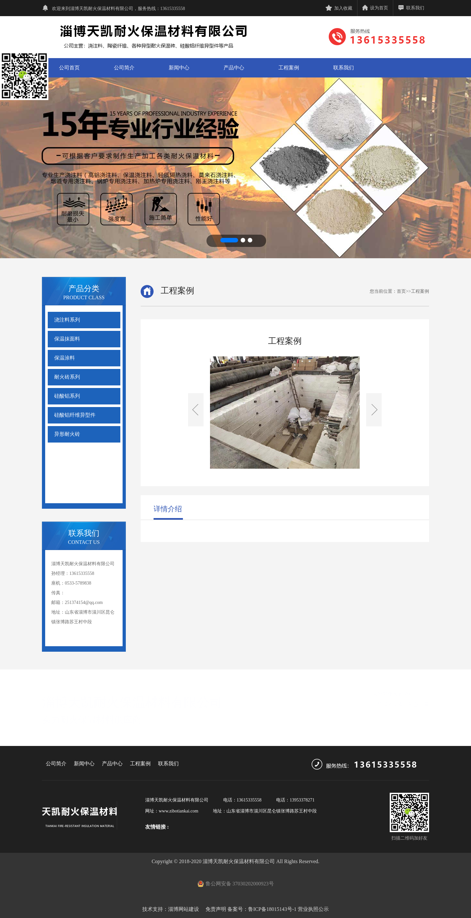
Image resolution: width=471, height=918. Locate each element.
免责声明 (215, 909)
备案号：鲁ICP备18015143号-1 (261, 909)
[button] (229, 240)
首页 (401, 291)
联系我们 (411, 7)
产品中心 (234, 67)
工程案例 (288, 67)
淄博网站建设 (183, 909)
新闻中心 (179, 67)
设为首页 (375, 7)
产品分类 (83, 288)
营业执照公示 (313, 909)
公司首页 (69, 67)
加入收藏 (339, 8)
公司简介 (124, 67)
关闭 (4, 104)
